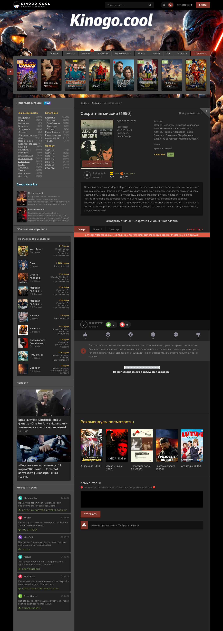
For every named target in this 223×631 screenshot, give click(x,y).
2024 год (50, 156)
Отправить (90, 514)
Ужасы (21, 170)
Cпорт (21, 164)
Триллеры (23, 167)
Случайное (200, 53)
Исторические (25, 141)
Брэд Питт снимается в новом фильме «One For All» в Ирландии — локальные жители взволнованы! (43, 423)
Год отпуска (28, 529)
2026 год (50, 150)
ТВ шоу (142, 53)
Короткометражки (28, 143)
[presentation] (10, 78)
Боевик (22, 120)
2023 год (49, 159)
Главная (54, 53)
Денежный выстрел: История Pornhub (43, 510)
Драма (21, 138)
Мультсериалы (53, 135)
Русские (51, 120)
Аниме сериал (52, 138)
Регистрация (185, 5)
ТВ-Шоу (49, 141)
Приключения (25, 158)
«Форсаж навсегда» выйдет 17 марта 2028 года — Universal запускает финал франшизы (39, 469)
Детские (22, 132)
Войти (203, 5)
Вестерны (23, 123)
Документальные (27, 135)
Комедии (23, 146)
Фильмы (70, 53)
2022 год (49, 162)
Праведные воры (30, 608)
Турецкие (52, 126)
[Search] (150, 5)
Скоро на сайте (27, 184)
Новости (182, 53)
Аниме (156, 53)
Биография (24, 117)
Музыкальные (25, 155)
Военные (23, 126)
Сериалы (103, 53)
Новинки (86, 53)
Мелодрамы (24, 149)
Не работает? (195, 229)
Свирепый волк (29, 569)
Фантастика (24, 173)
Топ (169, 53)
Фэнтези (22, 176)
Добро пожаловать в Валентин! (39, 588)
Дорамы (51, 129)
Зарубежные (53, 123)
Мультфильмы (123, 53)
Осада (24, 549)
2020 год (50, 167)
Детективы (24, 129)
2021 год (49, 165)
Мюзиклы (23, 152)
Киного (84, 102)
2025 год (50, 153)
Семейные (23, 161)
